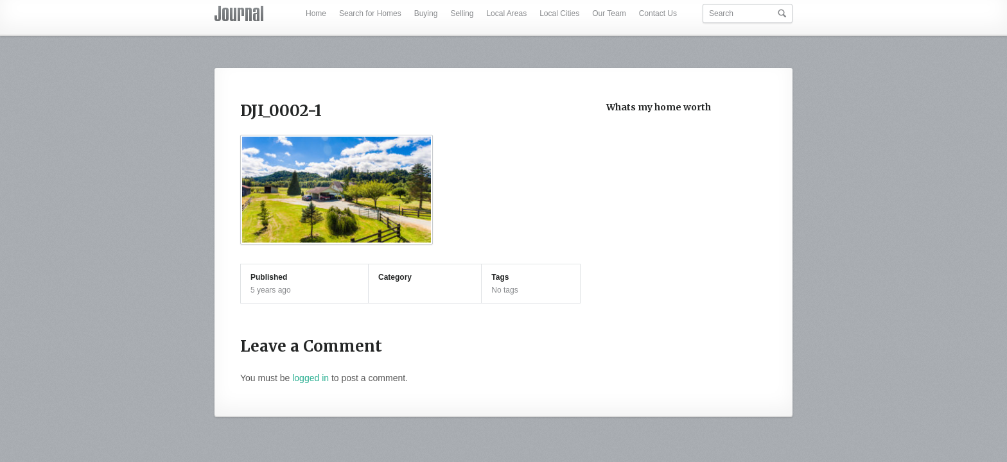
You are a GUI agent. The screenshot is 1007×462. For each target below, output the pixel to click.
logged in (310, 378)
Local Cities (559, 13)
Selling (461, 13)
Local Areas (506, 13)
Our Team (609, 13)
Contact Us (658, 13)
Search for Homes (370, 13)
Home (316, 13)
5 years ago (270, 290)
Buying (426, 13)
